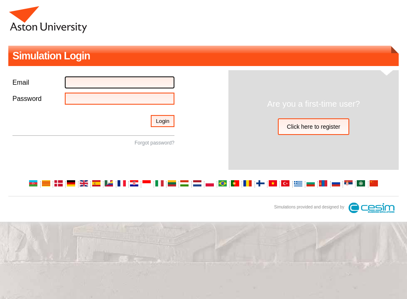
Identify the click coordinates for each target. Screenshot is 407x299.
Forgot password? (154, 143)
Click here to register (313, 126)
